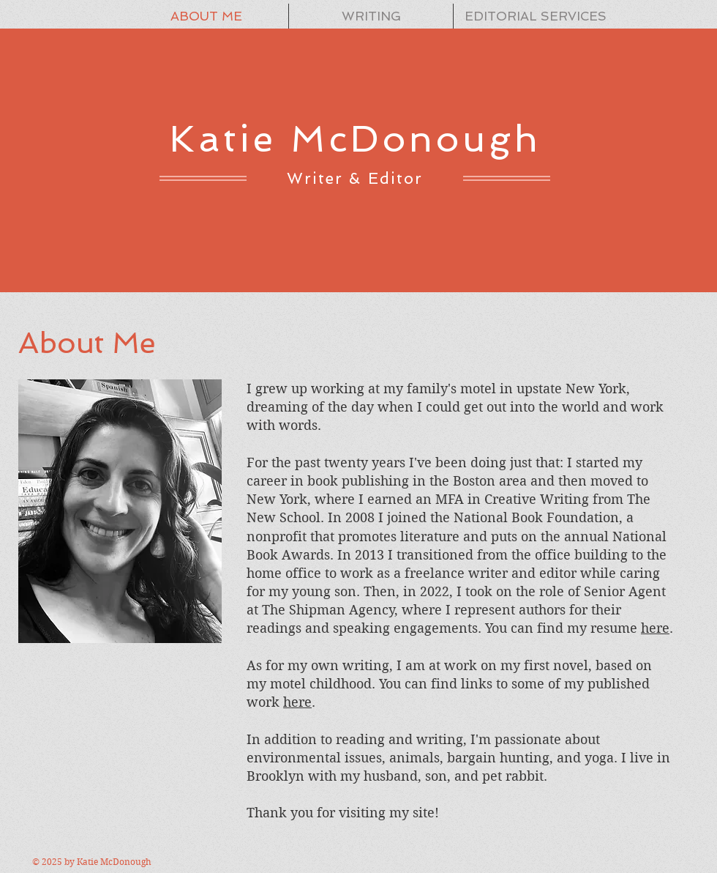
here (655, 628)
